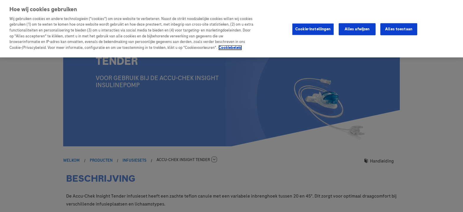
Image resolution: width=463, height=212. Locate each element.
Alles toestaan (398, 29)
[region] (231, 28)
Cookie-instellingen (312, 29)
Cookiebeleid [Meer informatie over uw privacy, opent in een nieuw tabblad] (230, 47)
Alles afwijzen (357, 29)
